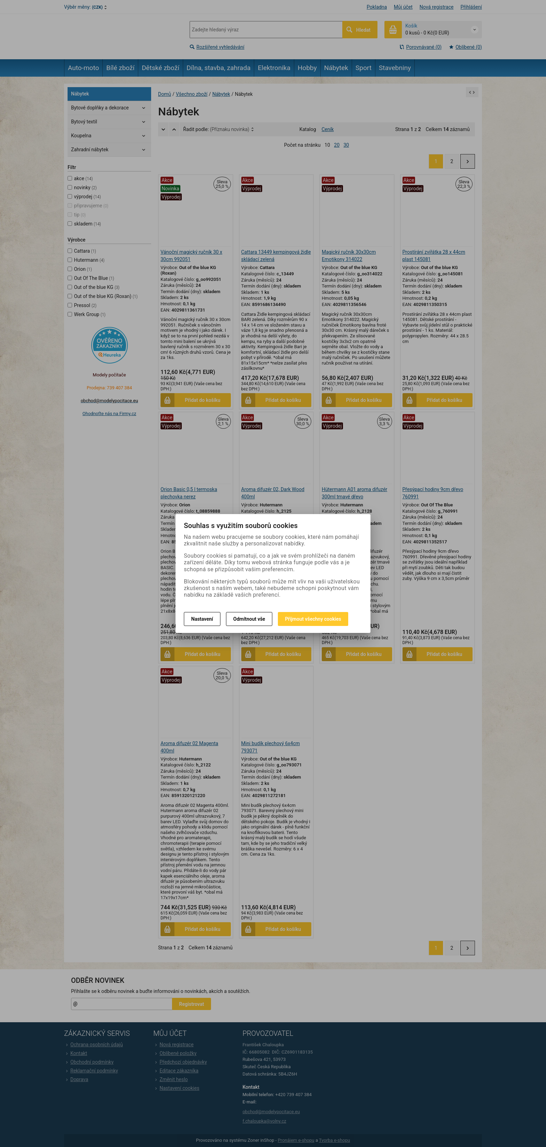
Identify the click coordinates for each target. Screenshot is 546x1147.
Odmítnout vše (249, 619)
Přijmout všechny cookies (313, 619)
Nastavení (202, 619)
